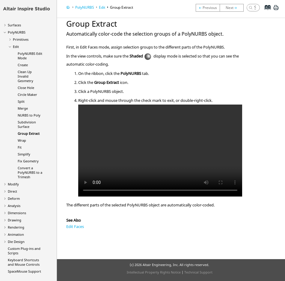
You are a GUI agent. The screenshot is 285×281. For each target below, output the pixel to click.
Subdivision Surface (27, 124)
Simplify (24, 154)
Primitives (20, 39)
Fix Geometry (28, 161)
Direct (12, 191)
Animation (16, 234)
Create (23, 65)
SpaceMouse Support (24, 271)
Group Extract (29, 133)
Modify (13, 184)
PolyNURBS (16, 32)
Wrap (22, 140)
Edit (16, 46)
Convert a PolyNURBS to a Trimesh (30, 172)
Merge (23, 108)
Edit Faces (75, 226)
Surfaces (14, 25)
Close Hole (26, 87)
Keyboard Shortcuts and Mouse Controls (24, 262)
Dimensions (17, 213)
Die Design (16, 241)
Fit (20, 147)
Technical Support (198, 272)
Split (21, 101)
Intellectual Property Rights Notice (154, 272)
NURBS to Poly (29, 115)
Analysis (14, 205)
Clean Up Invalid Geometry (25, 76)
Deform (14, 198)
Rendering (16, 227)
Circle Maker (27, 94)
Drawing (14, 220)
